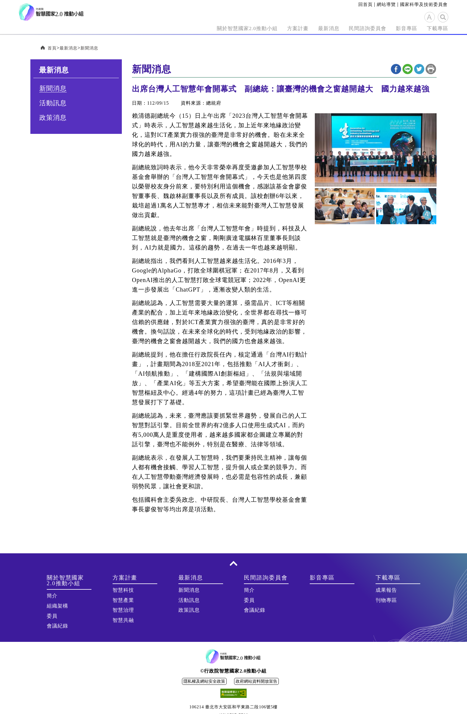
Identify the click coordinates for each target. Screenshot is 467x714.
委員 (52, 616)
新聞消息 (94, 48)
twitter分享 (419, 69)
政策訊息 (189, 611)
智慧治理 (123, 611)
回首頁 (365, 4)
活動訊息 (53, 103)
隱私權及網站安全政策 (204, 681)
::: (356, 4)
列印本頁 (431, 69)
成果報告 (386, 591)
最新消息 (309, 28)
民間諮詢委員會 (354, 28)
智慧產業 (123, 601)
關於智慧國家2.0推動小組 (214, 28)
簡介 (52, 596)
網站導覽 (386, 4)
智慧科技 (123, 591)
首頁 (53, 48)
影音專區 (400, 28)
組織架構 (57, 606)
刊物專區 (386, 601)
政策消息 (53, 118)
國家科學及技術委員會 (424, 4)
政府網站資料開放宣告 (256, 681)
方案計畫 (273, 28)
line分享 (407, 69)
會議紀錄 (57, 626)
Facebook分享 (396, 69)
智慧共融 (123, 621)
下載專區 (435, 28)
